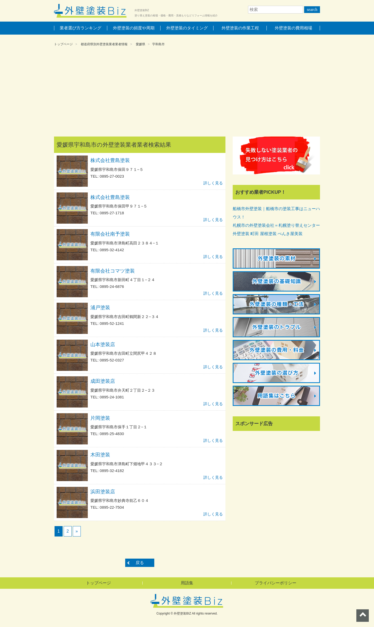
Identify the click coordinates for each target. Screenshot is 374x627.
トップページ (63, 44)
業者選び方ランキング (80, 28)
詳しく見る (213, 183)
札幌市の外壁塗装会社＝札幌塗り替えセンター (276, 225)
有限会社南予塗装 (110, 234)
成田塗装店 (102, 381)
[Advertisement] (187, 92)
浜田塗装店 (102, 491)
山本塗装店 (102, 344)
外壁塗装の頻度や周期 (134, 28)
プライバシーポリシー (275, 583)
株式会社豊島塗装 (110, 160)
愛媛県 (140, 44)
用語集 (187, 583)
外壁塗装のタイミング (187, 28)
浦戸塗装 (100, 307)
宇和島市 (158, 44)
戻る (140, 562)
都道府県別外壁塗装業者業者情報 (104, 44)
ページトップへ (362, 615)
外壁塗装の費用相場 (293, 28)
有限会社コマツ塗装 (112, 271)
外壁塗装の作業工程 (240, 28)
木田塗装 (100, 454)
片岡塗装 (100, 418)
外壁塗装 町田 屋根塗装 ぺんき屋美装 (268, 233)
